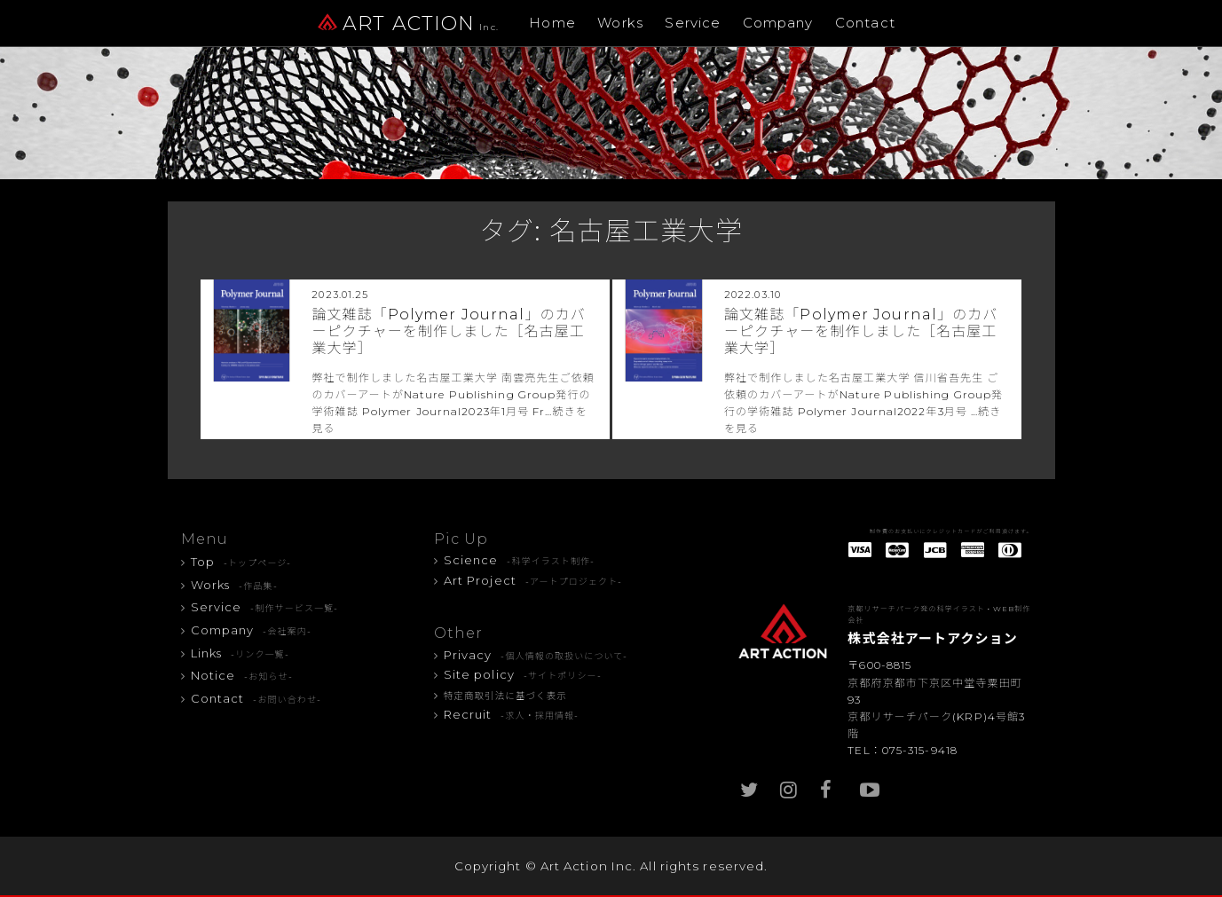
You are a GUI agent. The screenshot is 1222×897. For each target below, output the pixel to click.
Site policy (523, 674)
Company (778, 22)
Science (519, 560)
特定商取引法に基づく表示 (505, 696)
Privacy (536, 655)
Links (240, 653)
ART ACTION (408, 23)
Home (552, 22)
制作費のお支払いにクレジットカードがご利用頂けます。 (951, 531)
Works (620, 22)
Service (693, 22)
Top (241, 562)
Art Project (533, 580)
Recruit (511, 714)
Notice (242, 675)
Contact (865, 22)
